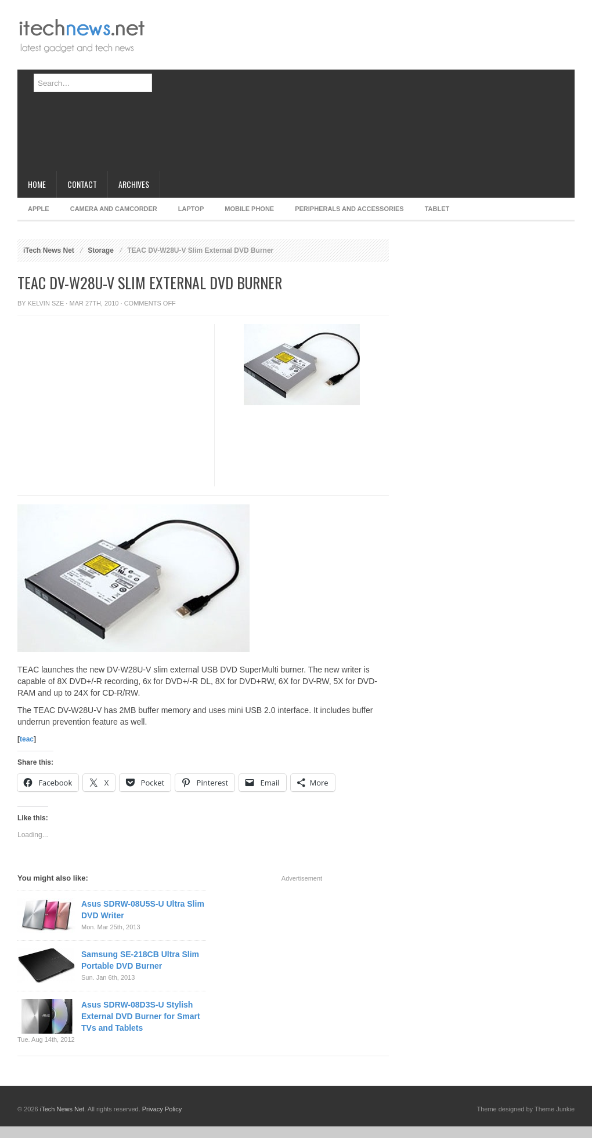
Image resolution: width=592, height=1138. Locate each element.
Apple (38, 208)
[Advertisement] (257, 90)
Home (37, 184)
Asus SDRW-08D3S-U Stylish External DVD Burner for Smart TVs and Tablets (140, 1016)
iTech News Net (48, 250)
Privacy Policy (162, 1109)
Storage (101, 250)
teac (27, 739)
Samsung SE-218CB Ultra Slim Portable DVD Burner (140, 960)
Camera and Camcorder (113, 208)
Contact (82, 184)
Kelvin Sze (46, 303)
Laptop (191, 208)
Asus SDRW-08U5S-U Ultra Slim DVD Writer (142, 909)
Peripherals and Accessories (349, 208)
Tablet (437, 208)
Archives (133, 184)
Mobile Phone (249, 208)
